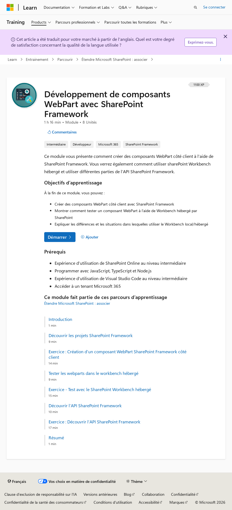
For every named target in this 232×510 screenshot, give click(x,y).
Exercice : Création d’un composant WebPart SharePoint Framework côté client (117, 354)
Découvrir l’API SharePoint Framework (85, 405)
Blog (127, 494)
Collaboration (153, 494)
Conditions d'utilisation (113, 502)
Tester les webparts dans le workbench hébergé (93, 373)
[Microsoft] (10, 7)
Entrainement (37, 59)
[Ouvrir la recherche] (195, 7)
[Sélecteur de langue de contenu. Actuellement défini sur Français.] (16, 481)
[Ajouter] (89, 237)
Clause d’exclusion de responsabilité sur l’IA (40, 494)
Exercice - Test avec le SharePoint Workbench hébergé (100, 389)
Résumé (56, 437)
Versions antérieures (100, 494)
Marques (176, 502)
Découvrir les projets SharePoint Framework (91, 335)
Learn (13, 59)
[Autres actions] (220, 59)
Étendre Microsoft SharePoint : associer (115, 59)
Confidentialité (183, 494)
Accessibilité (149, 502)
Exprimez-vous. (201, 42)
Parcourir (65, 59)
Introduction (60, 319)
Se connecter (214, 7)
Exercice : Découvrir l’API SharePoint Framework (94, 421)
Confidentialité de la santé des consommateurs (43, 502)
